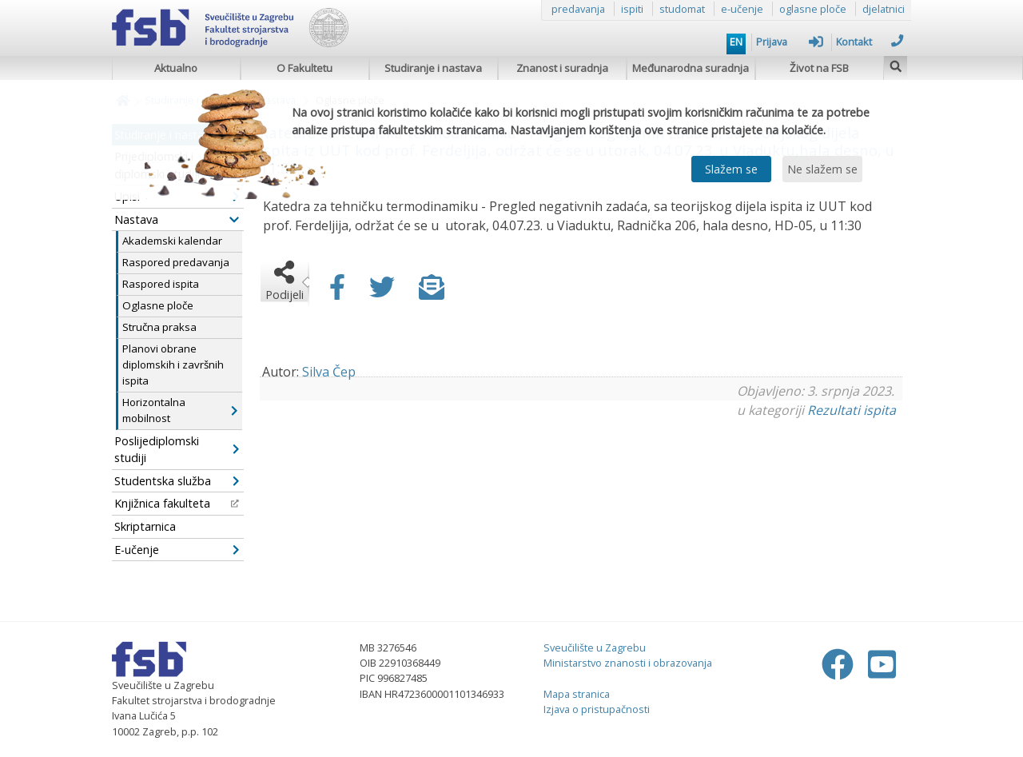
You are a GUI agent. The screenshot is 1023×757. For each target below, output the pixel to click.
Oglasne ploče (157, 305)
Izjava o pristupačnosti (596, 709)
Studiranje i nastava (433, 68)
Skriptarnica (145, 526)
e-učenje (742, 9)
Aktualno (175, 68)
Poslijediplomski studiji (176, 449)
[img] (896, 64)
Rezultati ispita (851, 410)
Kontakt (869, 41)
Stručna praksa (159, 327)
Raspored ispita (160, 284)
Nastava (176, 219)
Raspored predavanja (175, 262)
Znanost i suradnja (562, 68)
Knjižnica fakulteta (176, 503)
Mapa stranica (576, 694)
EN (736, 41)
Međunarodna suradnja (690, 68)
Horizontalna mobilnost (179, 410)
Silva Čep (329, 371)
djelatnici (883, 9)
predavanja (578, 9)
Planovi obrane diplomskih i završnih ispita (173, 364)
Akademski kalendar (172, 240)
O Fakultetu (304, 68)
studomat (682, 9)
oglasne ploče (812, 9)
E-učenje (176, 549)
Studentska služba (176, 480)
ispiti (632, 9)
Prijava (789, 41)
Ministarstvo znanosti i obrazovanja (627, 662)
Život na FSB (819, 68)
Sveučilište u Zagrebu (594, 647)
